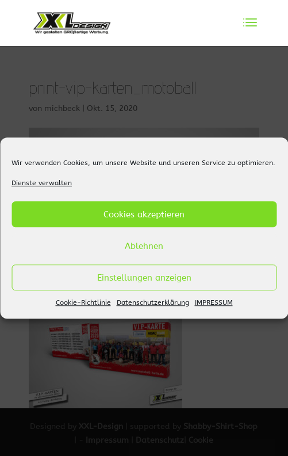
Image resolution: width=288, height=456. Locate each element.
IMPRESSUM (214, 303)
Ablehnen (144, 246)
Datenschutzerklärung (153, 303)
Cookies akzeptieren (144, 214)
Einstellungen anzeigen (144, 278)
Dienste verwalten (41, 183)
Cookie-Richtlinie (83, 303)
